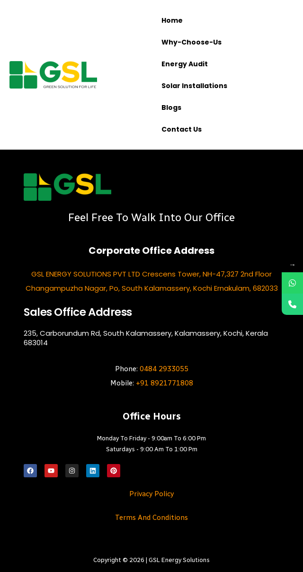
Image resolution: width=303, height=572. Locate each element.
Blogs (171, 107)
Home (172, 20)
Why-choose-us (191, 42)
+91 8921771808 (164, 383)
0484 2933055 (164, 369)
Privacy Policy (151, 494)
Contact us (181, 129)
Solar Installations (194, 85)
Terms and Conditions (151, 517)
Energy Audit (184, 64)
